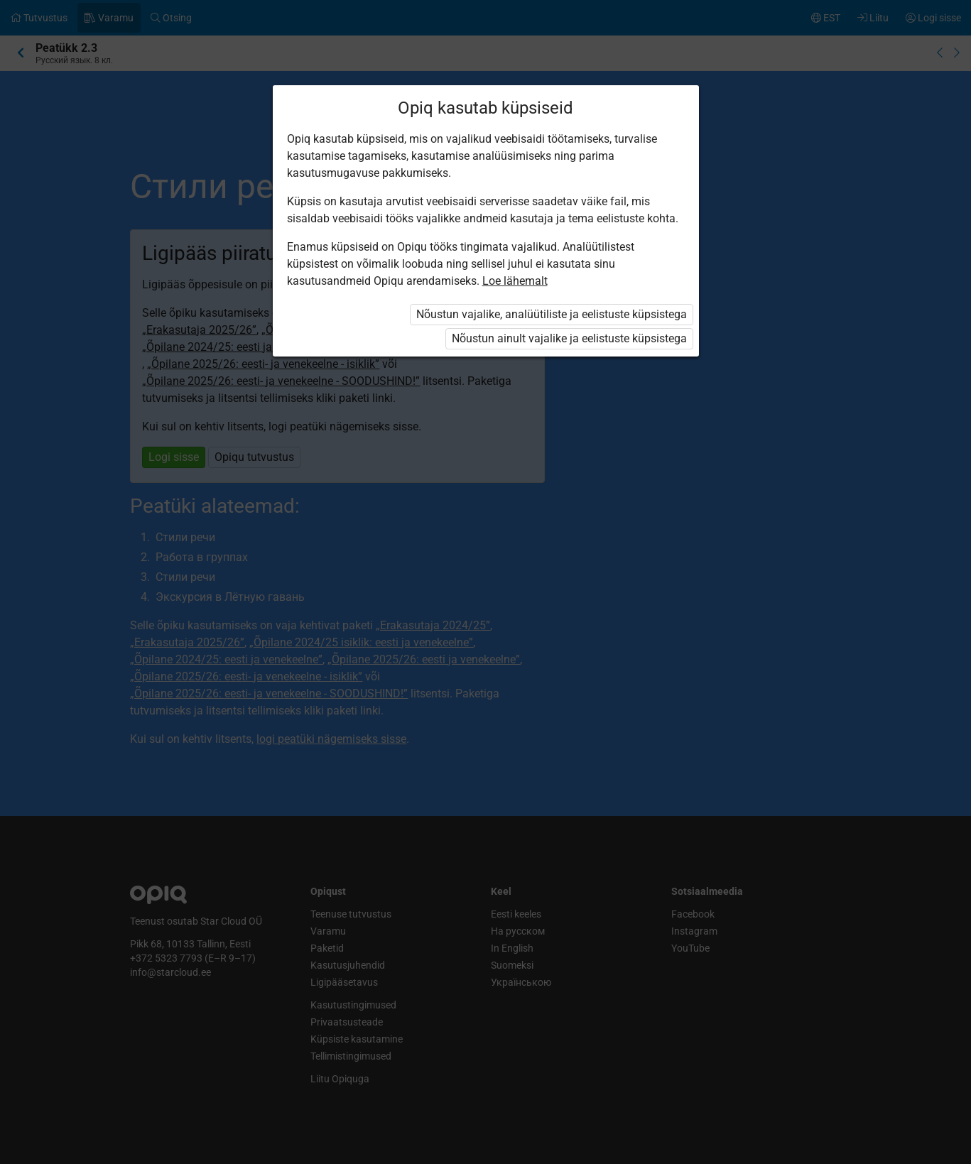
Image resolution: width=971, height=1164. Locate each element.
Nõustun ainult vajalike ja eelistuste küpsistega (569, 338)
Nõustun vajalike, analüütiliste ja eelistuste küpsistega (551, 314)
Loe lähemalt (515, 281)
